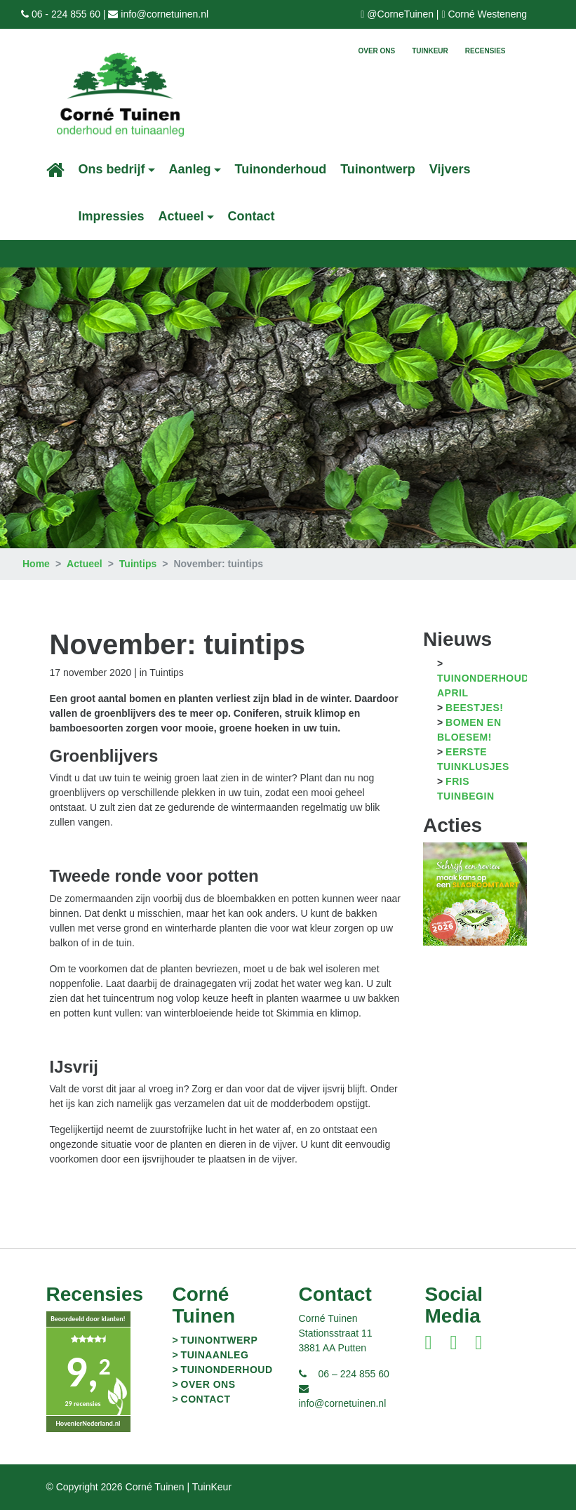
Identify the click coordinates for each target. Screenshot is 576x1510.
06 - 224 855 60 (66, 14)
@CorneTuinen (400, 14)
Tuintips (137, 563)
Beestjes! (474, 707)
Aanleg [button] (190, 169)
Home (36, 563)
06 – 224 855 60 (354, 1373)
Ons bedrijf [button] (112, 169)
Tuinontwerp (377, 169)
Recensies (485, 51)
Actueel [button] (181, 216)
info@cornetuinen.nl (164, 14)
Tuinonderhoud (281, 169)
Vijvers (450, 169)
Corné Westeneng (487, 14)
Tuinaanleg (215, 1354)
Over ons (376, 51)
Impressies (112, 216)
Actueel (84, 563)
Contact (251, 216)
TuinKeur (430, 51)
